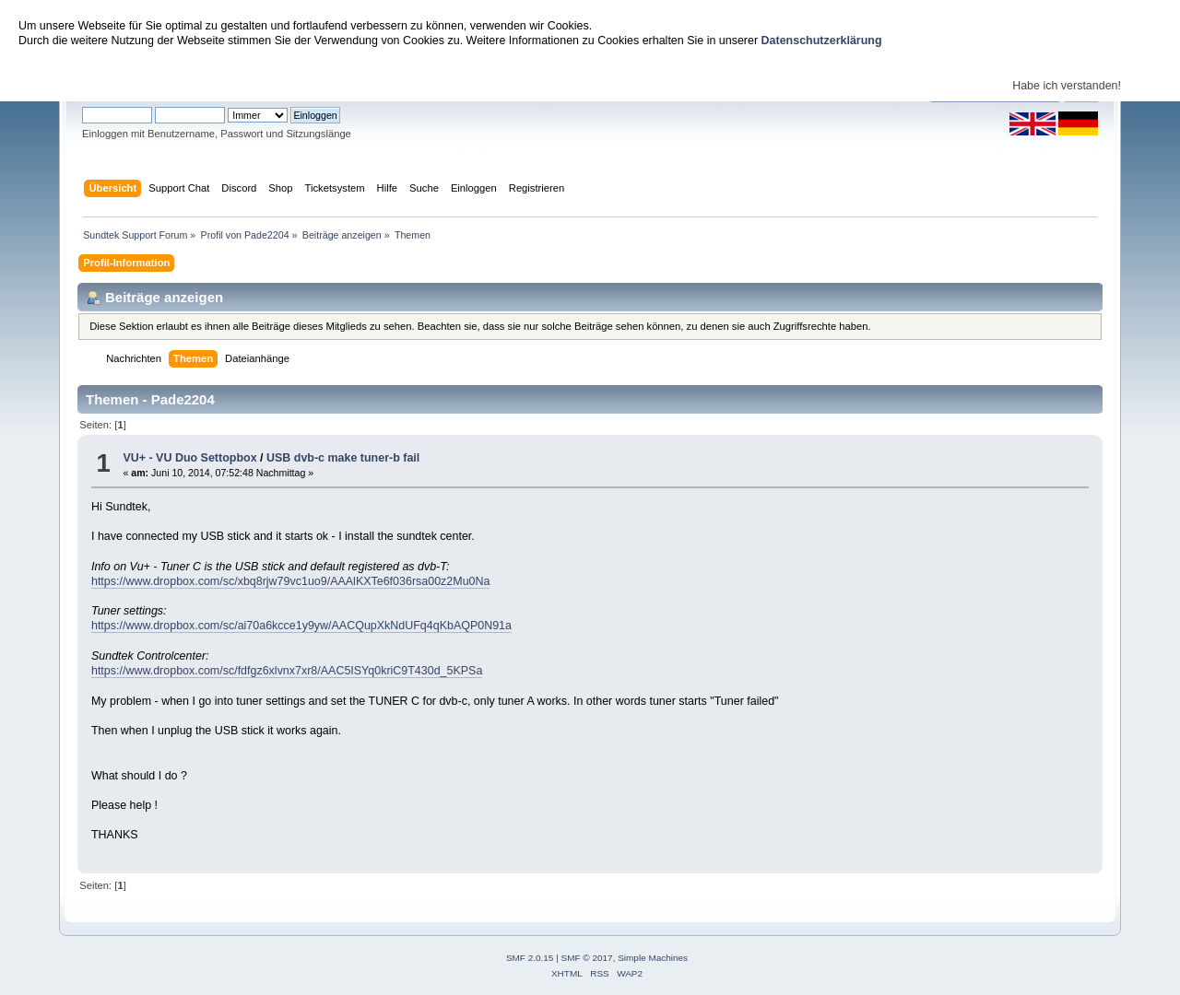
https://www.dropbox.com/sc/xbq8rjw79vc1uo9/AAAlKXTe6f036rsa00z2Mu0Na (290, 581)
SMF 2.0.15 (530, 958)
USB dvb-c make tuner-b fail (342, 457)
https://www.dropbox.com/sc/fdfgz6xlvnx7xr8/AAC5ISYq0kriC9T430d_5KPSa (286, 670)
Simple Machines (653, 958)
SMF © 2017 (587, 958)
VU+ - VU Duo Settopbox (189, 457)
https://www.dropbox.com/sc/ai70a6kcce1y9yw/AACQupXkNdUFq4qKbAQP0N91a (301, 625)
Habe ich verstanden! (1066, 85)
